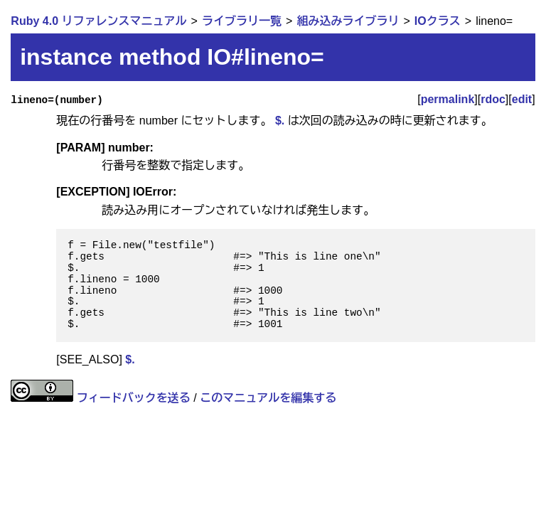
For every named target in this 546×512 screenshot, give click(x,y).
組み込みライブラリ (347, 21)
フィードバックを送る (134, 398)
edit (522, 99)
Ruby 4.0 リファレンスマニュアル (98, 21)
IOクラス (437, 21)
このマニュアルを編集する (268, 398)
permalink (448, 99)
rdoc (493, 99)
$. (279, 120)
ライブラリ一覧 (242, 21)
